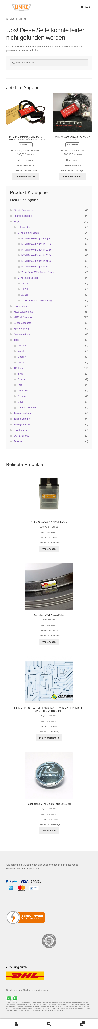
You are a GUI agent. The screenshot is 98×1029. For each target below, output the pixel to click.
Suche (49, 1024)
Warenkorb (75, 1022)
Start (12, 19)
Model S (22, 351)
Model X (22, 357)
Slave (20, 402)
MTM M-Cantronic (23, 317)
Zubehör (18, 441)
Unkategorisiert (22, 430)
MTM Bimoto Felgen (28, 233)
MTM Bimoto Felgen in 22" (35, 266)
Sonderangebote (22, 323)
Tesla (16, 340)
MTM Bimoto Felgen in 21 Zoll (36, 261)
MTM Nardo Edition (28, 278)
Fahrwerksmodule (23, 216)
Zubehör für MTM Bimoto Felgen (38, 272)
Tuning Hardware (23, 413)
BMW (20, 373)
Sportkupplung (21, 328)
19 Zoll (24, 289)
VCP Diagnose (21, 435)
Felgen (17, 221)
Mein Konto (16, 1024)
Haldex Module (21, 306)
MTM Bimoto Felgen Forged (35, 238)
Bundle (21, 379)
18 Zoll (24, 283)
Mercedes (23, 390)
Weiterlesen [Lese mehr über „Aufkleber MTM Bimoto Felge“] (49, 642)
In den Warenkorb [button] (26, 176)
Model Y (22, 362)
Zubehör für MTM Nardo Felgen (37, 300)
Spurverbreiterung (23, 334)
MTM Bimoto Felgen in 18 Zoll (36, 244)
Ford (20, 385)
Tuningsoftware (22, 424)
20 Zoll (24, 295)
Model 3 (22, 345)
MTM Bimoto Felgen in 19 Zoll (36, 249)
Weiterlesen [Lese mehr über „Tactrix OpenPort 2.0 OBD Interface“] (49, 549)
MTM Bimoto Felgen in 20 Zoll (36, 255)
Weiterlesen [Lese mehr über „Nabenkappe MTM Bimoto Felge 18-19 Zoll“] (49, 830)
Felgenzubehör (25, 227)
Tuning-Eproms (22, 419)
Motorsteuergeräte (23, 311)
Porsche (22, 396)
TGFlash (18, 368)
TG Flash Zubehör (27, 407)
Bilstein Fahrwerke (23, 210)
